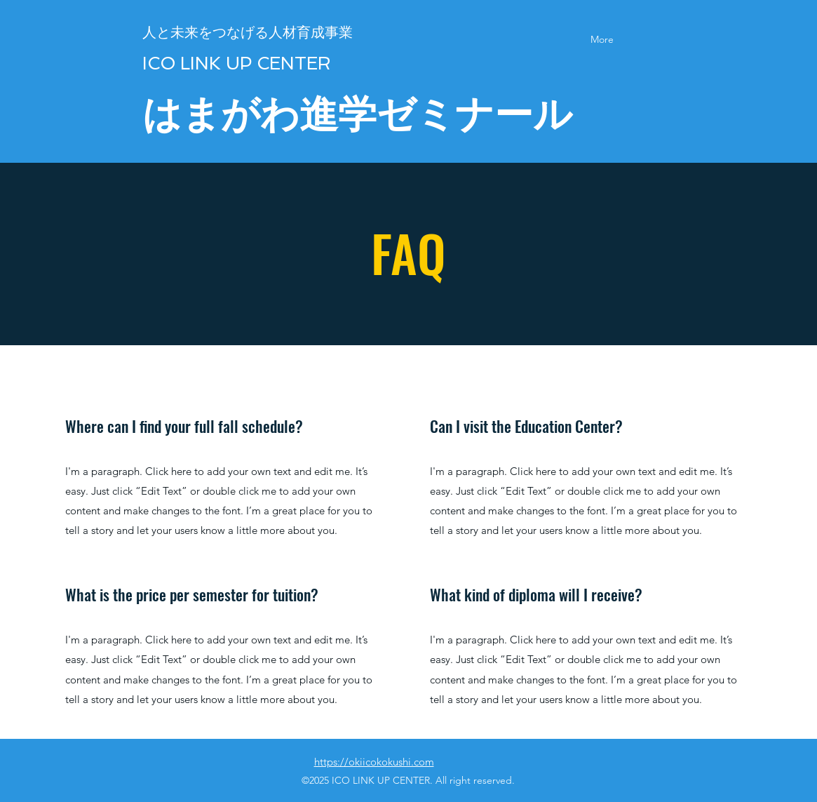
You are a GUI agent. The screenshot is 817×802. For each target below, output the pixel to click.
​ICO (159, 63)
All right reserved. (474, 780)
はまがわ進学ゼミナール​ (357, 114)
